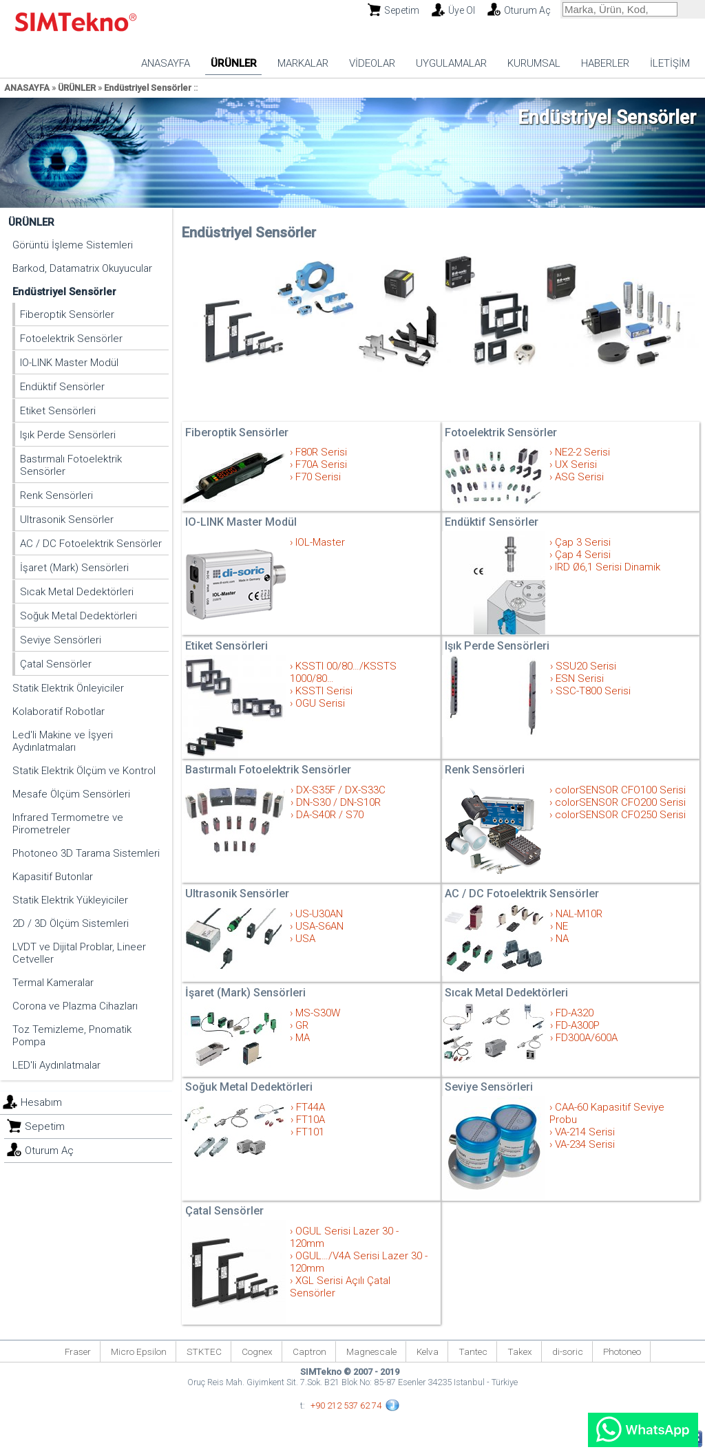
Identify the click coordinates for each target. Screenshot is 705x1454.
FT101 (310, 1132)
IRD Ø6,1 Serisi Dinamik (607, 567)
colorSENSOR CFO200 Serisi (620, 802)
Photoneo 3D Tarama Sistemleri (86, 853)
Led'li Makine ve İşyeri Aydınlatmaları (62, 741)
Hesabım (41, 1102)
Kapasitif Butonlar (52, 876)
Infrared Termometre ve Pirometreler (67, 823)
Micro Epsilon (139, 1351)
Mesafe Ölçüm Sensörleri (71, 794)
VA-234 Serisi (585, 1144)
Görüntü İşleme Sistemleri (72, 245)
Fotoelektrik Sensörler (71, 338)
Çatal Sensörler (56, 664)
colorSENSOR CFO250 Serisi (620, 815)
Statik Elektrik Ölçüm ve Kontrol (84, 771)
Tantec (473, 1351)
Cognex (257, 1351)
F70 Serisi (318, 477)
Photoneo (622, 1351)
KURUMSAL (533, 63)
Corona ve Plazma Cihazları (75, 1006)
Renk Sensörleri (56, 495)
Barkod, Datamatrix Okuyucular (82, 268)
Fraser (78, 1351)
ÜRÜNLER (234, 63)
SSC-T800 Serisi (593, 691)
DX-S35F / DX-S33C (341, 790)
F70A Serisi (321, 464)
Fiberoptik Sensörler (67, 314)
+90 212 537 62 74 (346, 1405)
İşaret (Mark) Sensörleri (74, 568)
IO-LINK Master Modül (69, 362)
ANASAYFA (165, 63)
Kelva (428, 1351)
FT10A (310, 1119)
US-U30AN (319, 914)
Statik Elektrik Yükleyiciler (70, 900)
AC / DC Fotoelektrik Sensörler (91, 543)
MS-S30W (317, 1013)
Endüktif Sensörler (62, 387)
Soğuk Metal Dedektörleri (78, 616)
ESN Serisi (580, 678)
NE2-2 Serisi (582, 452)
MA (302, 1037)
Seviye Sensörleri (60, 640)
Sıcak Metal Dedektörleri (77, 592)
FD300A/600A (587, 1037)
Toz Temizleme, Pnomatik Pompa (71, 1035)
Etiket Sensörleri (58, 411)
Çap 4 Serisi (583, 554)
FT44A (310, 1107)
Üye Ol (461, 10)
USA (305, 938)
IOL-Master (320, 542)
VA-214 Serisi (585, 1132)
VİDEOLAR (372, 63)
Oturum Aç (527, 10)
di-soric (567, 1351)
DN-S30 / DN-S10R (338, 802)
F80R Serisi (321, 452)
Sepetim (401, 10)
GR (301, 1025)
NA (562, 938)
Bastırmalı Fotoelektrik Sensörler (71, 465)
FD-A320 (574, 1013)
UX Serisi (576, 464)
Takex (519, 1351)
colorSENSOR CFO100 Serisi (620, 790)
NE (562, 926)
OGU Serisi (320, 703)
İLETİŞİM (670, 63)
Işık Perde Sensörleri (68, 435)
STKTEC (204, 1351)
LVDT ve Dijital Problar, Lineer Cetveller (79, 953)
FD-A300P (578, 1025)
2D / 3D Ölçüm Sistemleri (70, 923)
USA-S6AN (319, 926)
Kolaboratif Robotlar (58, 711)
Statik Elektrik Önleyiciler (68, 688)
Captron (309, 1351)
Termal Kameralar (53, 982)
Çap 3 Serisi (583, 542)
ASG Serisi (579, 477)
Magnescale (371, 1351)
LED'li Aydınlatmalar (56, 1065)
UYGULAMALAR (451, 63)
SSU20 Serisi (586, 666)
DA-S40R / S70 (330, 815)
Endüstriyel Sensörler (147, 88)
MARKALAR (302, 63)
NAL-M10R (579, 914)
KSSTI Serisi (323, 691)
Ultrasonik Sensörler (67, 519)
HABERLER (605, 63)
